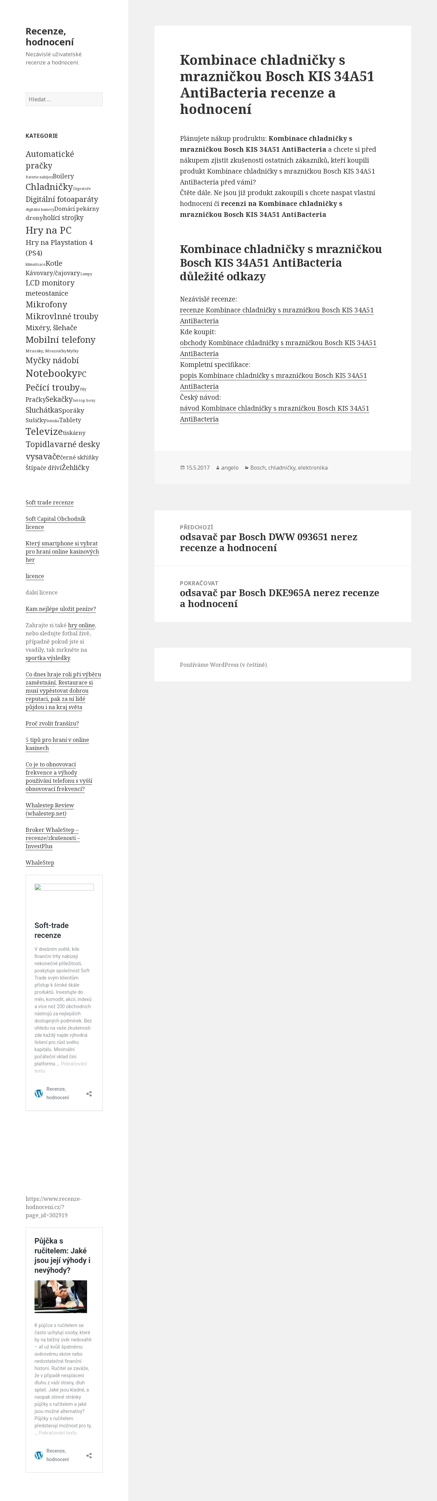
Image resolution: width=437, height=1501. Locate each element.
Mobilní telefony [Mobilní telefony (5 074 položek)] (61, 339)
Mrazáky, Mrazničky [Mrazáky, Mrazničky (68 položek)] (46, 350)
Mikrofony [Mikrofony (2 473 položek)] (46, 304)
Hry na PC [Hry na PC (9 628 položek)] (48, 229)
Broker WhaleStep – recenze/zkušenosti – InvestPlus (53, 838)
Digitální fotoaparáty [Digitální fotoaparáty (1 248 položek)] (62, 199)
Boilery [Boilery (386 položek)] (63, 176)
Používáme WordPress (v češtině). (224, 664)
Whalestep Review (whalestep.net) (50, 809)
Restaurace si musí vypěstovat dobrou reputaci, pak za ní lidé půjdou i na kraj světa (59, 695)
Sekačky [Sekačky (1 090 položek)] (59, 399)
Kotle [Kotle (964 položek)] (53, 263)
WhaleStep (40, 862)
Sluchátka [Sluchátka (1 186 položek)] (42, 410)
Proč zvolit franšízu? (52, 723)
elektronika (313, 467)
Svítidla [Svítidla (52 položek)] (52, 420)
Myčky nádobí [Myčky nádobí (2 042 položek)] (52, 360)
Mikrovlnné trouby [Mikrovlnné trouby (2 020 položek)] (62, 316)
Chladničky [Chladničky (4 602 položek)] (49, 187)
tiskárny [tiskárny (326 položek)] (74, 433)
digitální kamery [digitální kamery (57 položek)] (40, 209)
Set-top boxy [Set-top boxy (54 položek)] (84, 400)
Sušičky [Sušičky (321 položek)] (36, 420)
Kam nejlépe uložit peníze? (61, 609)
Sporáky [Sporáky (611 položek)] (71, 410)
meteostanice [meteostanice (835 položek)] (47, 293)
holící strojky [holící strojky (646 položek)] (63, 217)
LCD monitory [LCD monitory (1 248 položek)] (50, 283)
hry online (81, 625)
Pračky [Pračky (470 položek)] (36, 399)
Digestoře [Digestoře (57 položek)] (82, 188)
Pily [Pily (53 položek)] (83, 389)
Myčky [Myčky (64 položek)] (73, 350)
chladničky (281, 467)
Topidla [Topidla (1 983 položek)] (40, 444)
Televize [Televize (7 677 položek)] (44, 431)
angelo (230, 467)
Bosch (258, 467)
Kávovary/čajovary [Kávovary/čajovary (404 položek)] (53, 273)
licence (35, 576)
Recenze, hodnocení (50, 36)
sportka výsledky (48, 658)
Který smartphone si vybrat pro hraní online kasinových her (62, 551)
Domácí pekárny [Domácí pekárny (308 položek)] (76, 208)
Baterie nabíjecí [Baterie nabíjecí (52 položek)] (39, 177)
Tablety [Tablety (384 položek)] (70, 420)
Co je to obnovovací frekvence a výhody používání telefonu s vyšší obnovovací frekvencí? (59, 777)
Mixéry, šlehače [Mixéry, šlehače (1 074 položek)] (51, 327)
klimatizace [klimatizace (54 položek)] (35, 264)
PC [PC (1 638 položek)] (81, 374)
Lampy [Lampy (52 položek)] (86, 273)
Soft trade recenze (50, 502)
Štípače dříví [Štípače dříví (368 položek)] (44, 468)
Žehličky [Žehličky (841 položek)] (75, 467)
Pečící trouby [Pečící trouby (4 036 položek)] (53, 387)
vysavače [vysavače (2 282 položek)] (43, 456)
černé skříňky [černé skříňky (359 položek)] (79, 457)
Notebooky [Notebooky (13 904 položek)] (51, 373)
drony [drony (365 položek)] (34, 218)
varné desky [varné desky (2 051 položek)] (77, 444)
